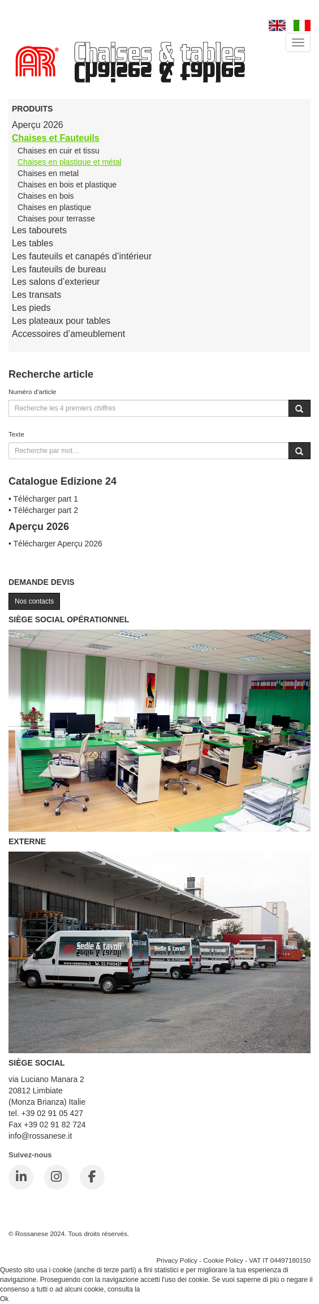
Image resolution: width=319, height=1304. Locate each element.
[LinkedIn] (20, 1177)
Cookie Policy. (163, 1289)
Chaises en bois (46, 195)
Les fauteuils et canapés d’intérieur (82, 256)
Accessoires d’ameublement (68, 334)
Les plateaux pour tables (61, 321)
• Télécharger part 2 (43, 510)
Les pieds (31, 308)
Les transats (36, 295)
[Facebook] (92, 1177)
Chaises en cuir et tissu (59, 150)
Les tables (32, 243)
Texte (16, 434)
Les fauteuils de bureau (59, 269)
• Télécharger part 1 (43, 498)
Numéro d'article (32, 391)
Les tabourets (39, 230)
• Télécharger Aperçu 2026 (55, 543)
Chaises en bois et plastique (67, 184)
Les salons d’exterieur (56, 282)
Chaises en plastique (54, 207)
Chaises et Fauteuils (56, 138)
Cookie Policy (223, 1260)
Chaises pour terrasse (56, 218)
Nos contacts (34, 601)
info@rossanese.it (40, 1135)
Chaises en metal (48, 173)
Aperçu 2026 (37, 125)
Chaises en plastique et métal (70, 161)
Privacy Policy (176, 1260)
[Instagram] (56, 1177)
